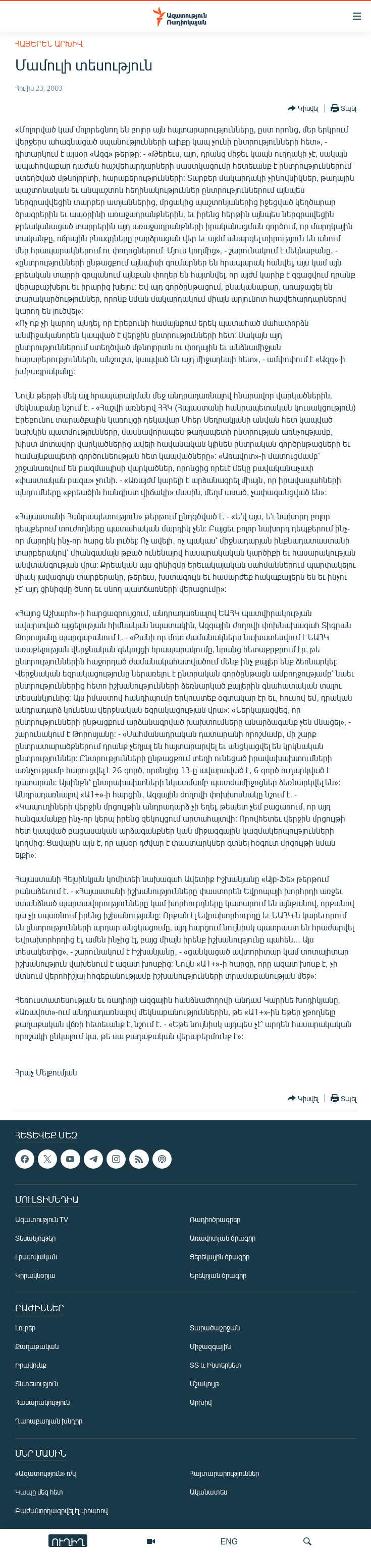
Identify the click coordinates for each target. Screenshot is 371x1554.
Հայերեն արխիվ (49, 43)
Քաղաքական (37, 1346)
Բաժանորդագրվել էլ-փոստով (61, 1510)
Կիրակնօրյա (35, 1275)
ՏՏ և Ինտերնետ (215, 1365)
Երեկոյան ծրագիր (218, 1275)
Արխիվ (200, 1402)
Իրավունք (30, 1365)
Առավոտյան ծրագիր (222, 1238)
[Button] (303, 108)
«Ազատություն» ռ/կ (45, 1473)
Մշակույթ (205, 1383)
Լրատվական (36, 1256)
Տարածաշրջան (215, 1327)
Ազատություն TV (42, 1219)
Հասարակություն (42, 1402)
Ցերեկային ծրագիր (219, 1256)
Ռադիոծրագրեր (215, 1219)
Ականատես (208, 1492)
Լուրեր (25, 1327)
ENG (229, 1541)
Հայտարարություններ (224, 1473)
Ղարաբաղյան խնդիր (48, 1420)
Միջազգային (210, 1346)
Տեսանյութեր (35, 1238)
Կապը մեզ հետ (39, 1492)
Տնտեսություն (36, 1383)
